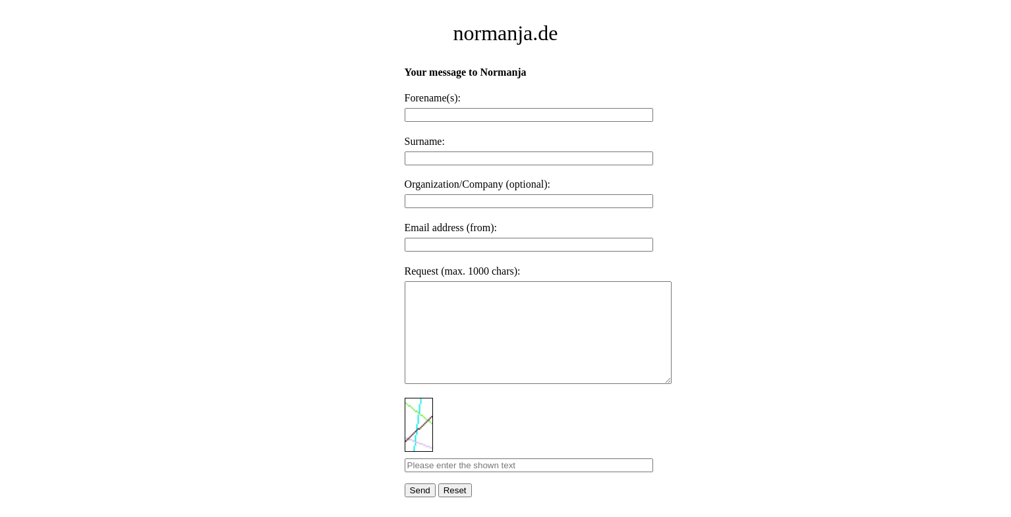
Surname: (425, 141)
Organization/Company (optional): (477, 184)
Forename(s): (433, 97)
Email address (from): (451, 227)
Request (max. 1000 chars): (463, 271)
